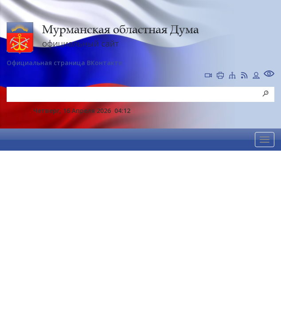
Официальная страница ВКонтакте (64, 62)
